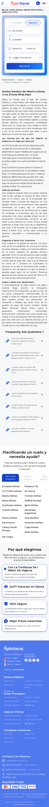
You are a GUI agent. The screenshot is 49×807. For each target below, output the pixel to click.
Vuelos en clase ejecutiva (13, 724)
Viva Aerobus (32, 518)
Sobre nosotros (9, 681)
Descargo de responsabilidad (34, 794)
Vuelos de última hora (12, 720)
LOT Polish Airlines (12, 491)
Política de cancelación (14, 797)
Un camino (17, 23)
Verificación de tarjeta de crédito (34, 686)
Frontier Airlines (33, 496)
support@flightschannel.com (17, 760)
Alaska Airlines (9, 496)
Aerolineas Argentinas (30, 511)
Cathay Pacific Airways (9, 529)
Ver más (8, 691)
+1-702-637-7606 (34, 770)
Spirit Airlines (31, 505)
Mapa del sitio (9, 685)
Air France (30, 491)
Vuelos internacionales (12, 716)
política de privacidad (35, 797)
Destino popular (27, 477)
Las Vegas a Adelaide (11, 705)
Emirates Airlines (11, 486)
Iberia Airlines (9, 500)
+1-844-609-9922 (30, 765)
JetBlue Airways (33, 500)
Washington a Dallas (11, 701)
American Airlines (34, 522)
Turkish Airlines (10, 510)
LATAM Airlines (30, 738)
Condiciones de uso (10, 794)
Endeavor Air (31, 486)
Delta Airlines (32, 532)
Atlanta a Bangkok (32, 701)
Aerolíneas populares (10, 477)
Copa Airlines (32, 527)
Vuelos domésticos (31, 716)
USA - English (11, 658)
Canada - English (12, 661)
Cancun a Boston (10, 697)
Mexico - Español (12, 664)
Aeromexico (8, 522)
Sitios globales (13, 654)
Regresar (33, 23)
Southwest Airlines (12, 505)
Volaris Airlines (9, 518)
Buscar (24, 66)
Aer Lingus (7, 537)
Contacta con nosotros (33, 681)
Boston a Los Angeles (32, 697)
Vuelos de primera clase (33, 720)
